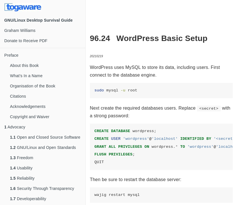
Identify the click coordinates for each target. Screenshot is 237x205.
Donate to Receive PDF (25, 40)
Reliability (22, 178)
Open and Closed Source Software (45, 137)
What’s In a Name (26, 75)
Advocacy (14, 127)
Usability (21, 168)
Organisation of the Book (32, 86)
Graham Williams (20, 30)
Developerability (28, 198)
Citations (18, 96)
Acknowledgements (28, 106)
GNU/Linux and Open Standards (43, 147)
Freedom (21, 157)
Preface (11, 55)
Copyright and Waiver (29, 116)
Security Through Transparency (42, 188)
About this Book (24, 65)
